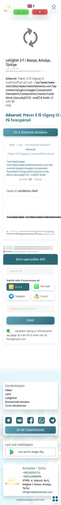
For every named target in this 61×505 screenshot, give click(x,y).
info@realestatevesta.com (37, 492)
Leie (20, 144)
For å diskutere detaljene (30, 132)
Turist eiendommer (15, 405)
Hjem (12, 144)
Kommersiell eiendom (38, 144)
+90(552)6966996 (32, 476)
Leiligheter (11, 398)
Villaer (8, 390)
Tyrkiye (38, 179)
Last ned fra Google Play (31, 452)
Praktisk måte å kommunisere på (23, 280)
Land (8, 394)
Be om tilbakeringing (30, 430)
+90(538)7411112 (31, 473)
